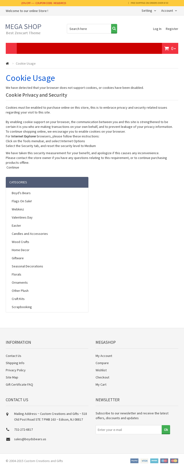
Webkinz (18, 209)
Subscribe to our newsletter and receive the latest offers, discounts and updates (132, 415)
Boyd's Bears (21, 193)
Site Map (12, 377)
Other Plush (20, 290)
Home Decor (20, 250)
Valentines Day (22, 217)
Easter (16, 225)
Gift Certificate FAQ (19, 384)
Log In (157, 29)
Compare (102, 363)
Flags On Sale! (22, 201)
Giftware (18, 258)
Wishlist (101, 370)
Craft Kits (18, 299)
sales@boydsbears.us (30, 439)
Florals (16, 274)
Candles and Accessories (30, 233)
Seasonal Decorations (27, 266)
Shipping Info (15, 363)
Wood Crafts (20, 242)
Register (172, 29)
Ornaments (20, 282)
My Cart (101, 384)
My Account (104, 356)
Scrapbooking (22, 307)
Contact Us (13, 356)
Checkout (102, 377)
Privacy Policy (16, 370)
